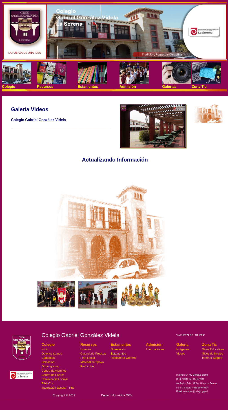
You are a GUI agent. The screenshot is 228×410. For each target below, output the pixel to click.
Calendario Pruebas (93, 353)
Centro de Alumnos (54, 370)
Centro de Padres (53, 375)
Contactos (48, 357)
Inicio (45, 349)
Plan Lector (87, 357)
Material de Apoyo (92, 362)
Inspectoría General (123, 357)
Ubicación (48, 362)
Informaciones (155, 349)
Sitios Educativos (213, 349)
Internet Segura (212, 357)
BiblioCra (47, 383)
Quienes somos (52, 353)
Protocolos (87, 366)
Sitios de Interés (212, 353)
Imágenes (182, 349)
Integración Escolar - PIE (58, 387)
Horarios (85, 349)
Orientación (118, 349)
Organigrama (50, 366)
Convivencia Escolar (55, 379)
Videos (180, 353)
